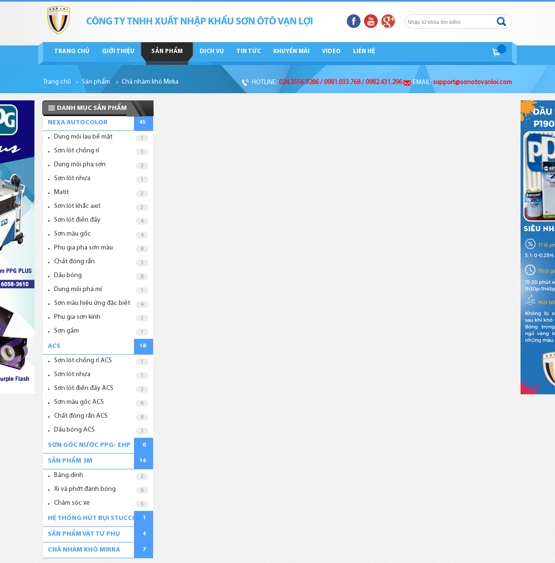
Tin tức (248, 51)
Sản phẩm (167, 51)
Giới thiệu (118, 51)
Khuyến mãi (291, 51)
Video (331, 51)
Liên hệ (364, 51)
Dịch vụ (212, 51)
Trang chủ (71, 51)
